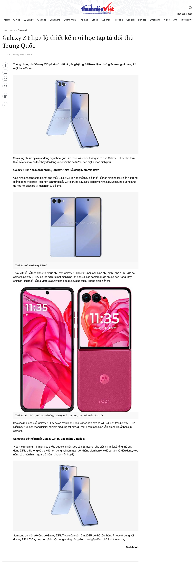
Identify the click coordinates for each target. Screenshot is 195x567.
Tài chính (118, 20)
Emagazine (155, 20)
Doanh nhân (70, 20)
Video (167, 20)
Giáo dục (41, 20)
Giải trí (95, 20)
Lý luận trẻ (29, 20)
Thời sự (6, 20)
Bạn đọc (142, 20)
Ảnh (175, 20)
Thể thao (83, 20)
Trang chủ (7, 30)
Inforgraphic (187, 20)
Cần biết (131, 20)
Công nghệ (55, 20)
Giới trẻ (16, 20)
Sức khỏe (105, 20)
